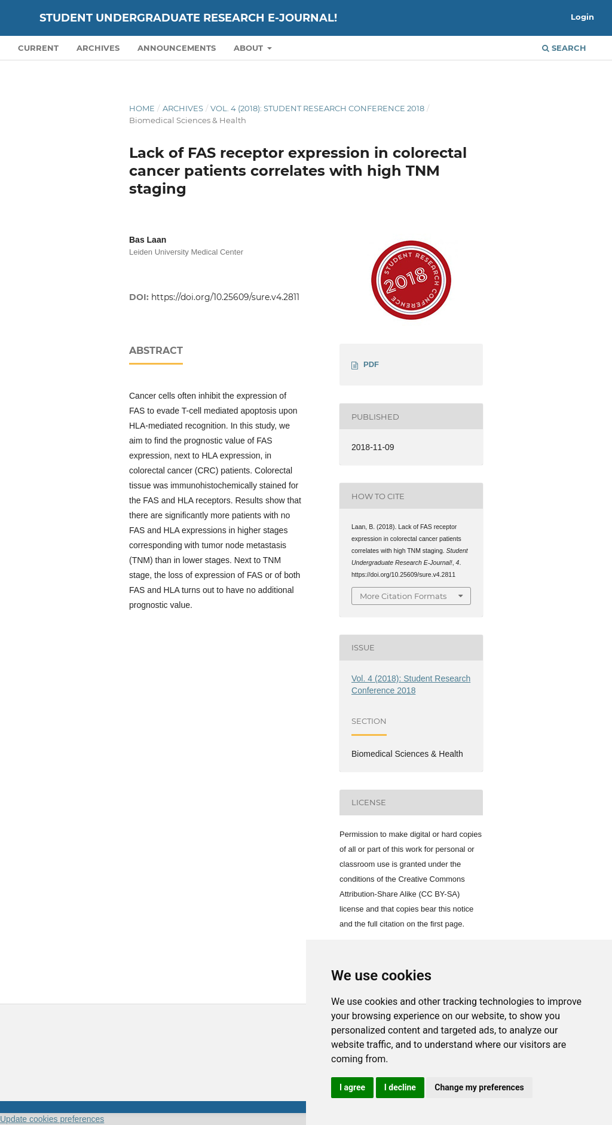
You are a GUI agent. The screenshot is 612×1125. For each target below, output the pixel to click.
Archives (98, 48)
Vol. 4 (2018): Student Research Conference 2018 (317, 108)
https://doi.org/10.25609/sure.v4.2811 (225, 297)
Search (564, 48)
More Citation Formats (403, 596)
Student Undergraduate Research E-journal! (188, 18)
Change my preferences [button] (479, 1087)
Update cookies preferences (52, 1119)
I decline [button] (400, 1087)
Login (582, 17)
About (249, 48)
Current (38, 48)
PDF (371, 364)
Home (142, 108)
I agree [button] (352, 1087)
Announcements (176, 48)
